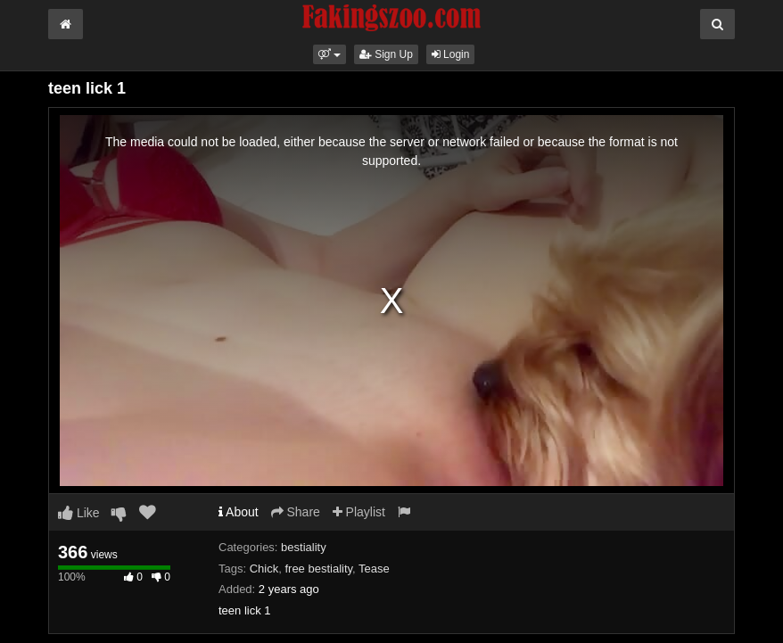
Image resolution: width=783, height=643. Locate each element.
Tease (374, 568)
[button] (329, 54)
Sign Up (386, 54)
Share (295, 512)
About (238, 512)
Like (79, 513)
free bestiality (318, 568)
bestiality (303, 547)
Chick (264, 568)
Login (451, 54)
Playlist (359, 512)
